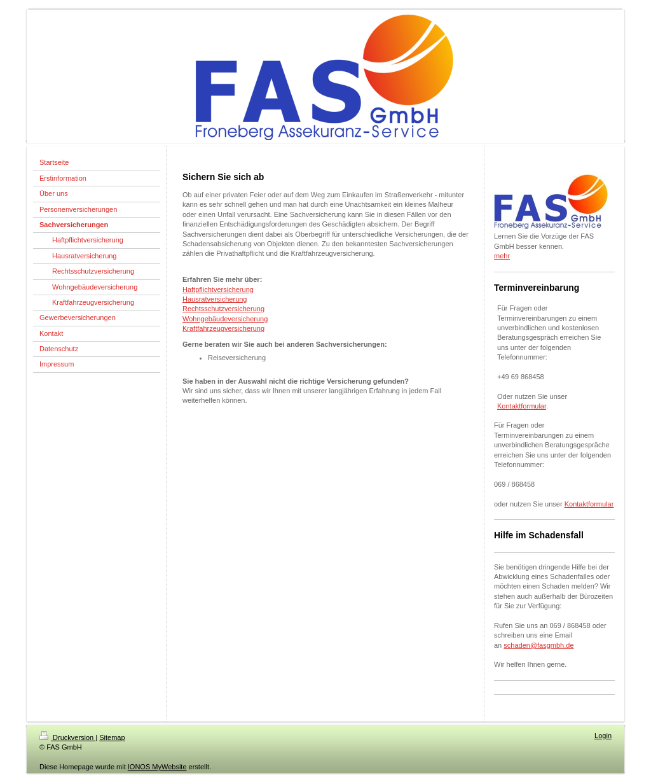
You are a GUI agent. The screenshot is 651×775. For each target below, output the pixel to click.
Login (603, 735)
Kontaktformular (521, 406)
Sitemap (112, 737)
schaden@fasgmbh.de (538, 645)
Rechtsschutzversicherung (223, 308)
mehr (502, 256)
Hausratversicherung (214, 299)
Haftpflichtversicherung (218, 289)
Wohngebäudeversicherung (225, 319)
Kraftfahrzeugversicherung (223, 328)
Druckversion (67, 737)
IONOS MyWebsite (157, 767)
